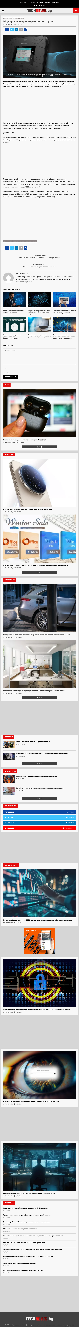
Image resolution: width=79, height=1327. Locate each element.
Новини (21, 18)
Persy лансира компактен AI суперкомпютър (33, 742)
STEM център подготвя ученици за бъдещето (19, 1263)
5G (5, 241)
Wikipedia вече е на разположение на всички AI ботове (23, 1270)
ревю (7, 385)
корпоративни (11, 865)
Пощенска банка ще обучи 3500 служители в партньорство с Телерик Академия (37, 920)
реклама (47, 2)
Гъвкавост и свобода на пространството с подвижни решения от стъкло (34, 691)
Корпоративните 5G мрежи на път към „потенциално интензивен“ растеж (64, 312)
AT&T (9, 241)
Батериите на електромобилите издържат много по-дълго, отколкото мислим (36, 635)
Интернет (15, 18)
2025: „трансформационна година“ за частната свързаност (13, 312)
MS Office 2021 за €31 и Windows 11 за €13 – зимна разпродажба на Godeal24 (35, 565)
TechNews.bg (9, 24)
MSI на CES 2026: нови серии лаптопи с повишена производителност (42, 753)
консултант (10, 580)
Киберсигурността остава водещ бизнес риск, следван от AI (29, 1193)
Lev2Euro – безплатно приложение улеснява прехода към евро (40, 788)
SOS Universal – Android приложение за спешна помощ (36, 776)
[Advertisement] (39, 104)
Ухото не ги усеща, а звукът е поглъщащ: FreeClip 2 (24, 440)
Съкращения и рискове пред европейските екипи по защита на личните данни (36, 1010)
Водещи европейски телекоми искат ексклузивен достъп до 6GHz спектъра (64, 337)
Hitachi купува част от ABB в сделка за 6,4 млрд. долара (39, 258)
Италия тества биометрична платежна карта (39, 267)
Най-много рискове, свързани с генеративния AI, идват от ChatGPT (31, 1101)
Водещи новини (8, 18)
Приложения (10, 771)
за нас (33, 2)
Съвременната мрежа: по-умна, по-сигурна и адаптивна (39, 336)
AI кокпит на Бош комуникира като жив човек (20, 1229)
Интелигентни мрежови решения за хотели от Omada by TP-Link (12, 337)
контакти (40, 2)
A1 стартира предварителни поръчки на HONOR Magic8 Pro (28, 509)
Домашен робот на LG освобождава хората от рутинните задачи (27, 1222)
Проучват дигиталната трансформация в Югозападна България (26, 1215)
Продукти (9, 737)
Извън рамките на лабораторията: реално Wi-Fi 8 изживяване (26, 1208)
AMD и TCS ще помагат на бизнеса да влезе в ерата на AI (24, 1243)
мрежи (15, 241)
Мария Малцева (10, 442)
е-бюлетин (55, 2)
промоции (9, 454)
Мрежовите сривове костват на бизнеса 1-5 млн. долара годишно (39, 312)
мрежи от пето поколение (28, 241)
